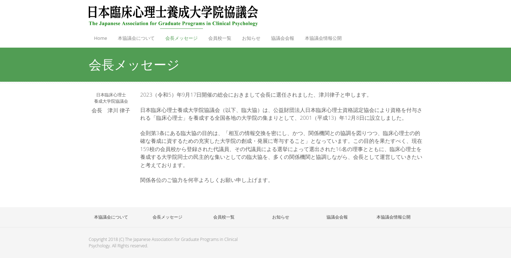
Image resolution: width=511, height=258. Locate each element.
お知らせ (251, 38)
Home (100, 38)
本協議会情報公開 (323, 38)
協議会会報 (282, 38)
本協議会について (136, 38)
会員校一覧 (218, 36)
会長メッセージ (181, 38)
